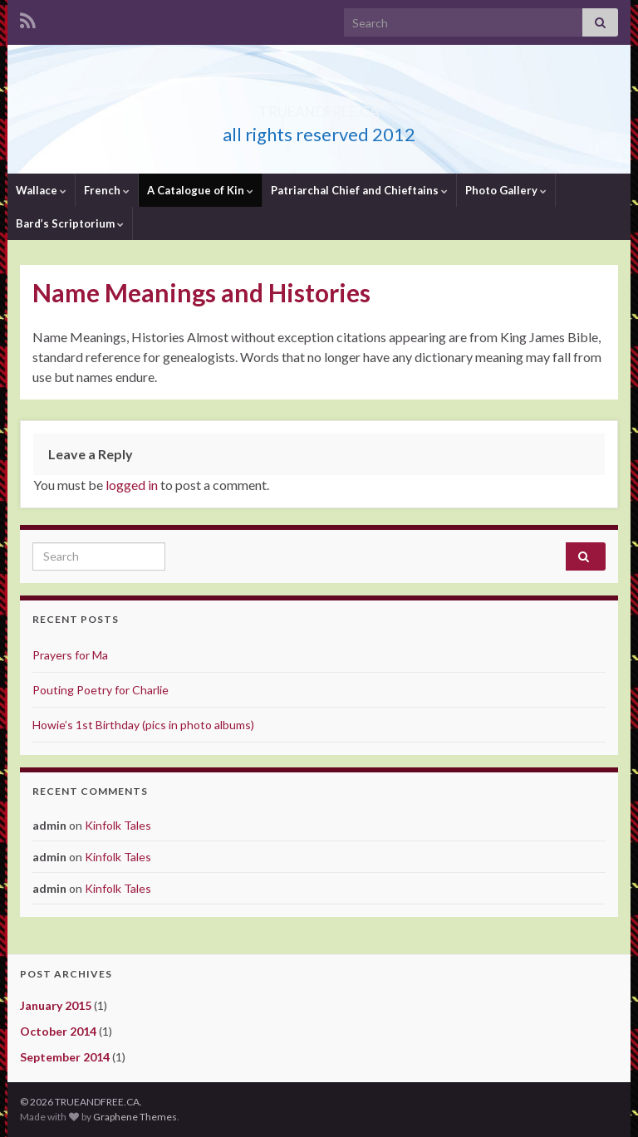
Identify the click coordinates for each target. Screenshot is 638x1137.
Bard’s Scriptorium (70, 223)
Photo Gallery (506, 190)
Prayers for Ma (70, 655)
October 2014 (58, 1031)
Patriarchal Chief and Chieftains (359, 190)
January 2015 (55, 1005)
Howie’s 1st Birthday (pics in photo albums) (143, 725)
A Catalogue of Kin (200, 190)
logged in (132, 485)
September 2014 (65, 1057)
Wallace (41, 190)
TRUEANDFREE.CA (319, 107)
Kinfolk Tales (118, 825)
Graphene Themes (135, 1116)
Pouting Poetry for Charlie (100, 690)
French (107, 190)
